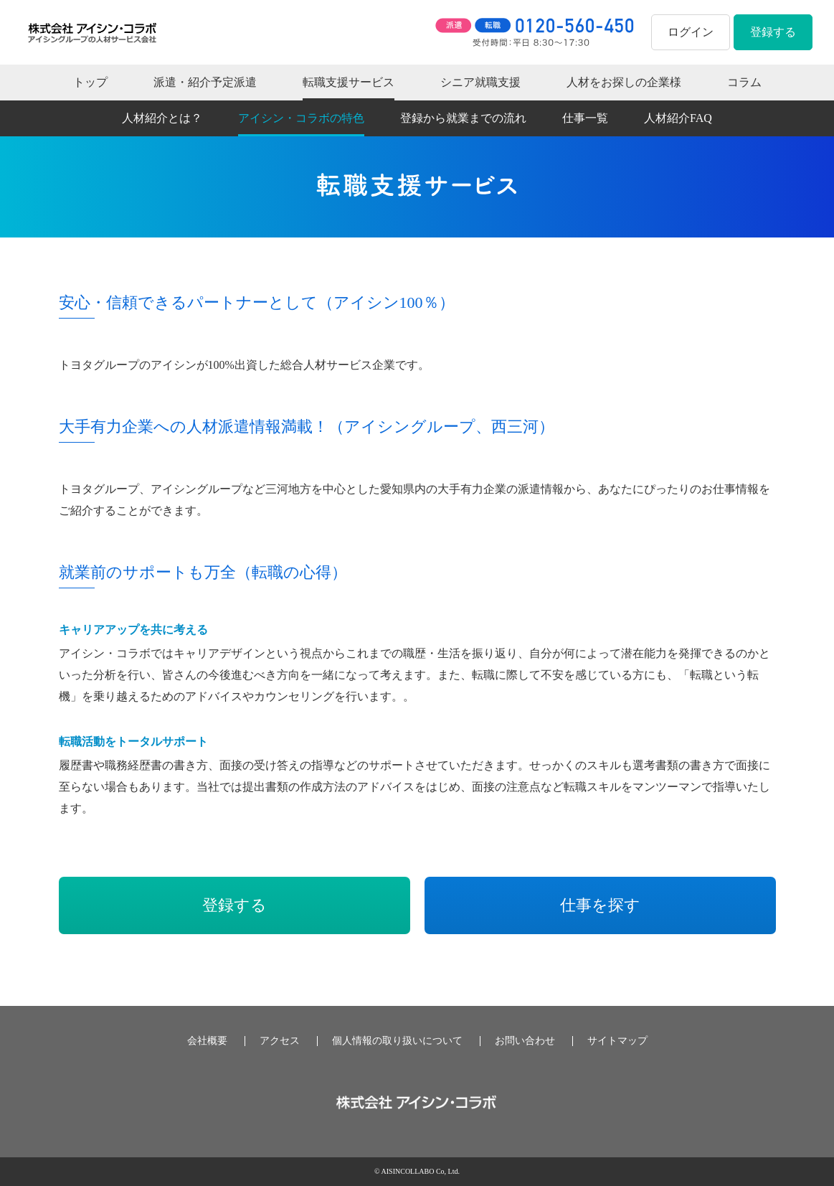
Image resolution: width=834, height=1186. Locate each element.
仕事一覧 (585, 118)
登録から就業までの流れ (463, 118)
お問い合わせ (525, 1041)
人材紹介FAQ (678, 118)
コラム (744, 82)
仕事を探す (600, 905)
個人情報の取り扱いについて (397, 1041)
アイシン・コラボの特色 (301, 118)
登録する (773, 32)
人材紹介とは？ (162, 118)
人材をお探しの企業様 (624, 82)
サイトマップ (617, 1041)
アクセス (280, 1041)
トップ (90, 82)
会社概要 (207, 1041)
